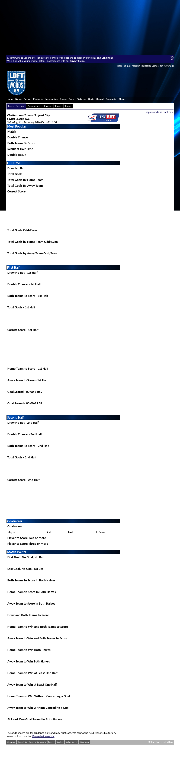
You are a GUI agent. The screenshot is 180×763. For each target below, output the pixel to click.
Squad (100, 99)
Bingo (68, 106)
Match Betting (16, 106)
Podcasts (111, 99)
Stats (91, 99)
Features (38, 99)
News (18, 99)
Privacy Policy (77, 60)
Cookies (60, 742)
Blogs (63, 99)
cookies (65, 57)
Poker (58, 106)
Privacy (51, 742)
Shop (122, 99)
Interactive (52, 99)
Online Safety (71, 742)
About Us (11, 742)
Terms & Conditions (37, 742)
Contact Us (22, 742)
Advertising (84, 742)
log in (125, 65)
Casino (48, 106)
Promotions (34, 106)
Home (10, 99)
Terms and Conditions (101, 57)
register (135, 65)
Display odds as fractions (159, 112)
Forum (27, 99)
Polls (72, 99)
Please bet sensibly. (43, 736)
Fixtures (81, 99)
